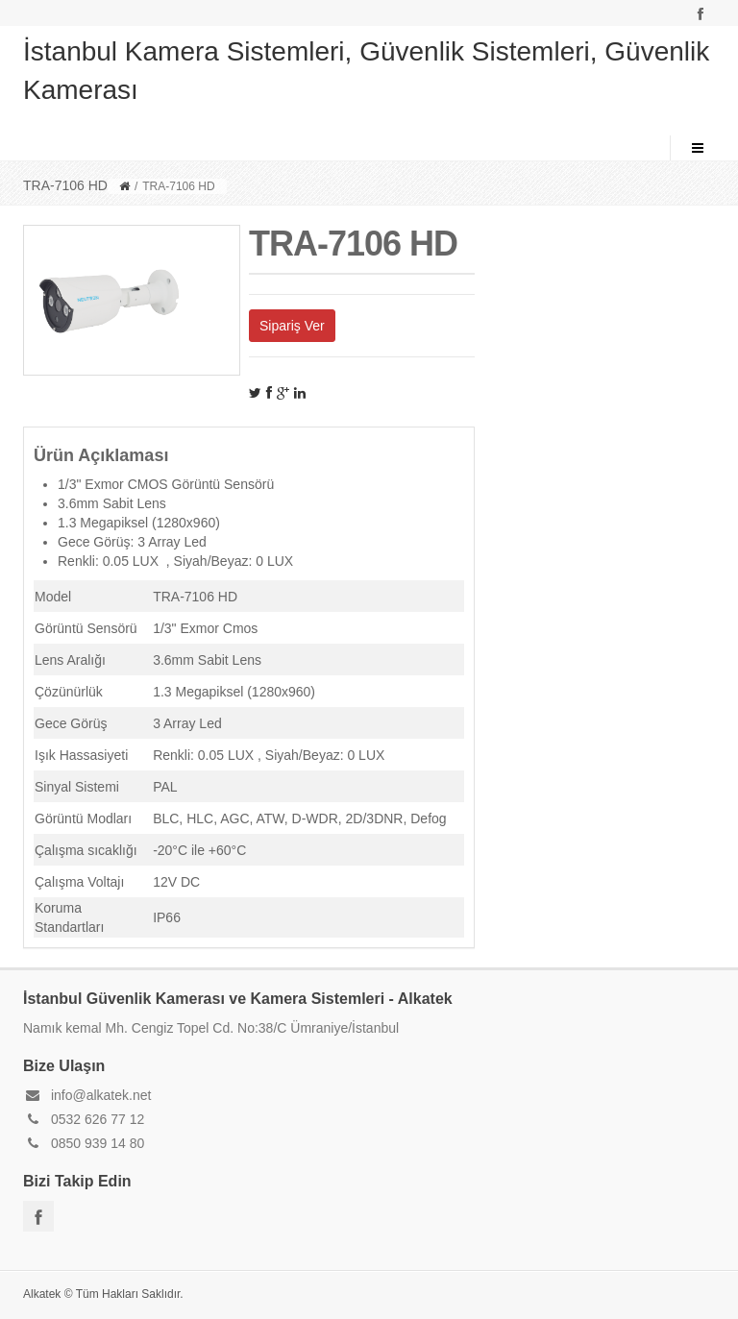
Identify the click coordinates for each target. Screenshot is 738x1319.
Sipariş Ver (292, 325)
